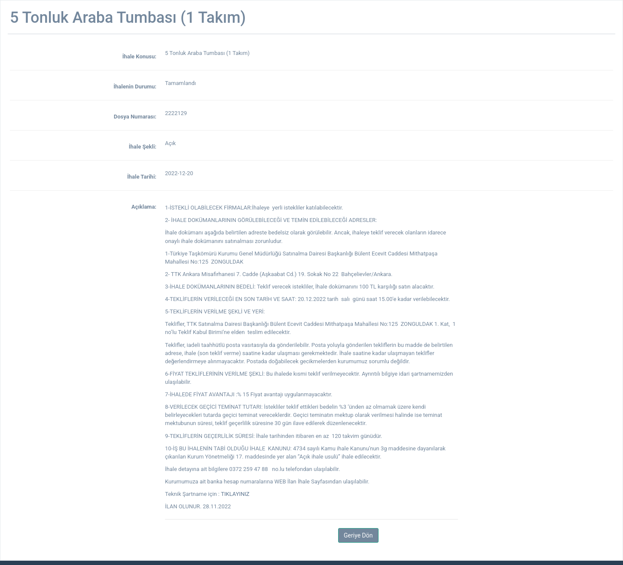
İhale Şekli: (142, 146)
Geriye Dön (358, 535)
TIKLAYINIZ (235, 494)
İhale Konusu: (139, 56)
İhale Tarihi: (141, 176)
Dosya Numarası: (135, 116)
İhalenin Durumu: (134, 86)
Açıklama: (143, 207)
